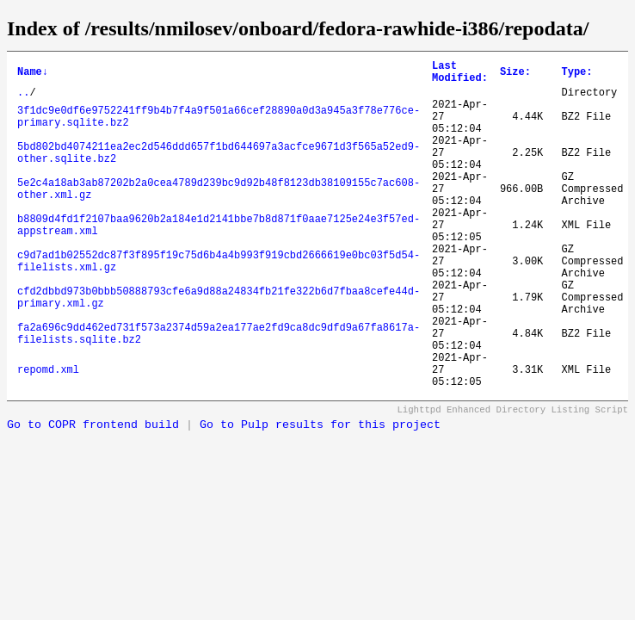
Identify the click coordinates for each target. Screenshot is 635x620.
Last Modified (460, 75)
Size (515, 74)
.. (23, 99)
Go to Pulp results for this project (320, 494)
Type (576, 74)
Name (32, 74)
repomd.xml (48, 436)
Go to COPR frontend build (93, 494)
